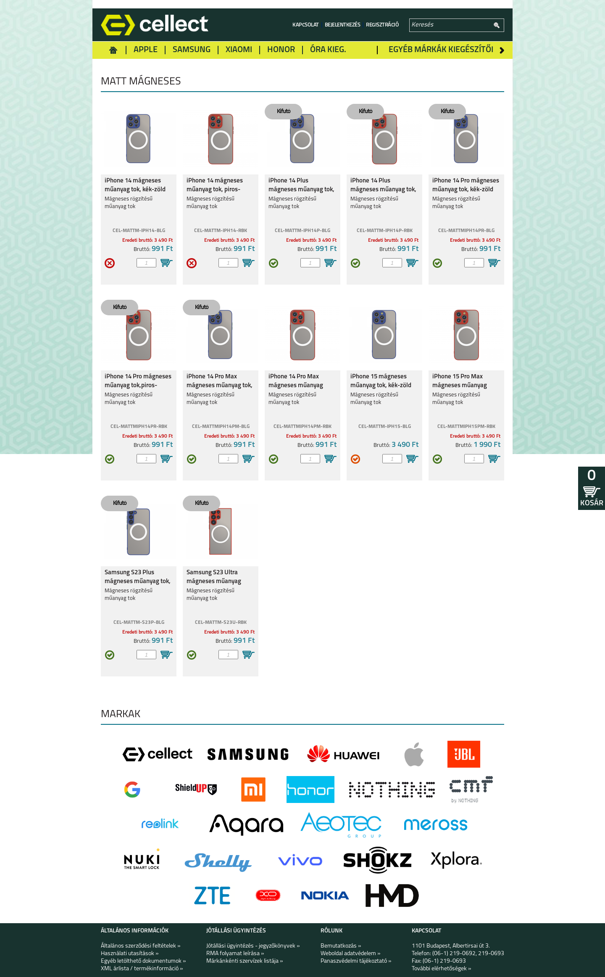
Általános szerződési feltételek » (141, 946)
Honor (281, 50)
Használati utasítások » (130, 954)
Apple (146, 50)
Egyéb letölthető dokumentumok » (143, 961)
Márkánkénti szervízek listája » (244, 961)
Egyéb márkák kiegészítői (441, 50)
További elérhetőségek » (441, 969)
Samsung (191, 50)
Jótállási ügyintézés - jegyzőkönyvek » (253, 946)
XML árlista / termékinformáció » (142, 969)
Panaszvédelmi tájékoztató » (356, 961)
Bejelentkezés (342, 25)
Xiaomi (239, 50)
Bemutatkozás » (341, 946)
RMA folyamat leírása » (235, 954)
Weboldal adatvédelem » (351, 954)
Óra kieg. (328, 50)
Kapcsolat (305, 25)
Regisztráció (382, 25)
